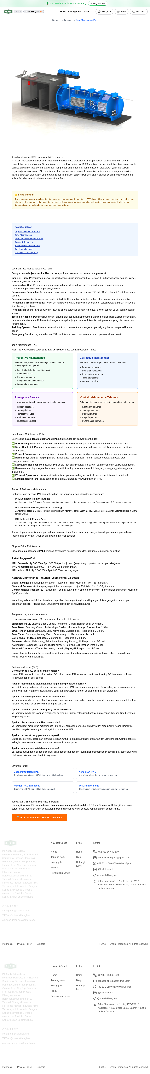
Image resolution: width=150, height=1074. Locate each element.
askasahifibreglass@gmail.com (114, 856)
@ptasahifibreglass (107, 874)
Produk (87, 11)
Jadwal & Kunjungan (24, 242)
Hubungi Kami (80, 863)
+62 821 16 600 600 (108, 850)
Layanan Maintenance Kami (27, 231)
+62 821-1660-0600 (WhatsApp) (114, 862)
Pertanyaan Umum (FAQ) (26, 252)
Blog (78, 856)
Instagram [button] (104, 11)
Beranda (56, 20)
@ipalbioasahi (105, 868)
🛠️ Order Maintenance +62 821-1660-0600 (39, 817)
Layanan (68, 20)
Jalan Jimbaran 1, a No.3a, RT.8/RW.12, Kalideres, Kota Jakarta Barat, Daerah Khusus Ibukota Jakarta (122, 883)
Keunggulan (57, 861)
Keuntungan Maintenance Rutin (29, 238)
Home (62, 11)
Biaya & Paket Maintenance (27, 245)
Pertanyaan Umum (60, 871)
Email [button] (121, 11)
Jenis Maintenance (23, 235)
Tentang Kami (74, 11)
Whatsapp (138, 11)
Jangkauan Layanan (24, 249)
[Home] (8, 11)
